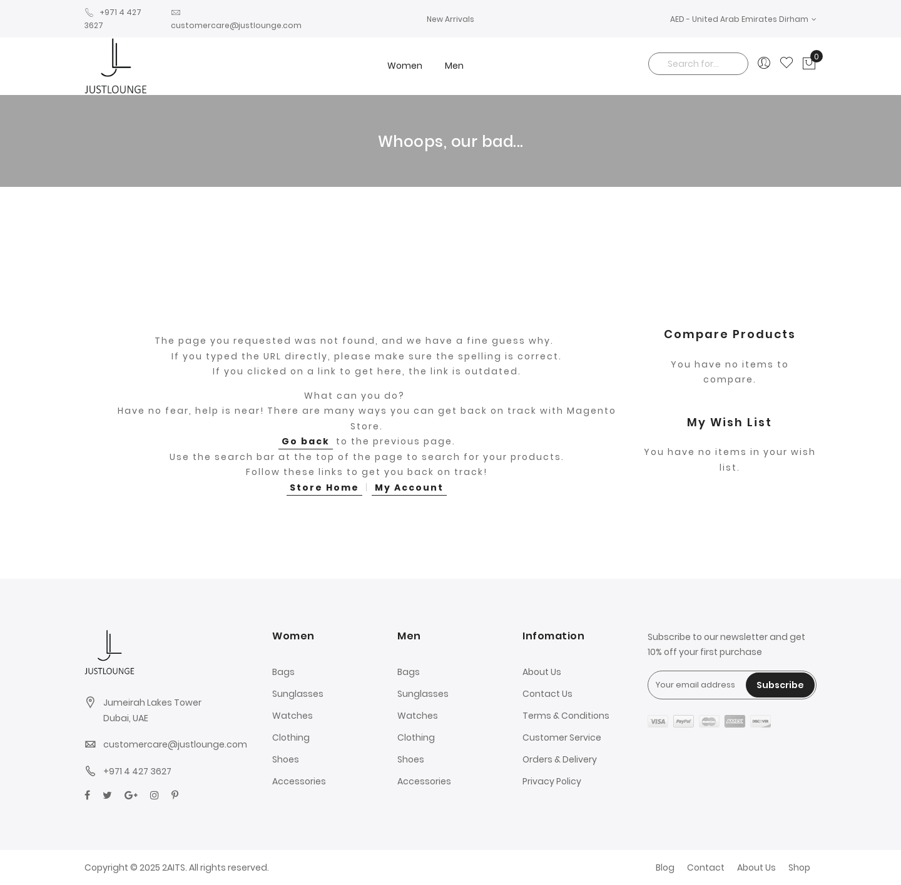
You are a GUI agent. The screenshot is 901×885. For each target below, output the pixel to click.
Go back (306, 441)
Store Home (324, 487)
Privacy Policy (551, 781)
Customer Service (561, 737)
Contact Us (547, 694)
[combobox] (698, 63)
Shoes (285, 759)
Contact (706, 867)
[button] (743, 19)
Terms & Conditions (565, 715)
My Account (409, 487)
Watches (292, 715)
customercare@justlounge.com (175, 744)
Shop (799, 867)
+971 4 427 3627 (137, 771)
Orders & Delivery (559, 759)
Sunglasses (297, 694)
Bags (283, 672)
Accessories (299, 781)
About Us (541, 672)
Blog (665, 867)
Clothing (291, 737)
